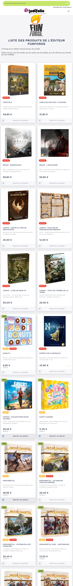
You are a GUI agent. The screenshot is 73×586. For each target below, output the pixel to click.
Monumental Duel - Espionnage (54, 544)
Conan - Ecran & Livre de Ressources (14, 228)
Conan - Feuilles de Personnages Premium (49, 228)
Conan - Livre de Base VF (14, 290)
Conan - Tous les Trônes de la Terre (53, 291)
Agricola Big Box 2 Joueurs (52, 102)
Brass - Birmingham (12, 165)
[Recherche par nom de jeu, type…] (36, 3)
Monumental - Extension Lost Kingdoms (17, 545)
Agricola (7, 102)
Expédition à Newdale (50, 353)
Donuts (6, 353)
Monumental (9, 481)
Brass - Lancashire (48, 165)
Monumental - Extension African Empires (51, 481)
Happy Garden (46, 417)
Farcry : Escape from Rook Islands (16, 418)
